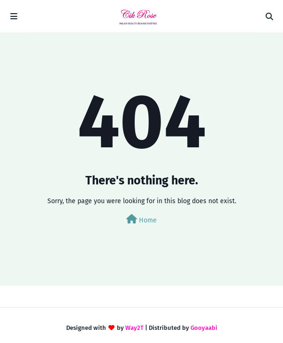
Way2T (134, 327)
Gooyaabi (204, 327)
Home (141, 219)
